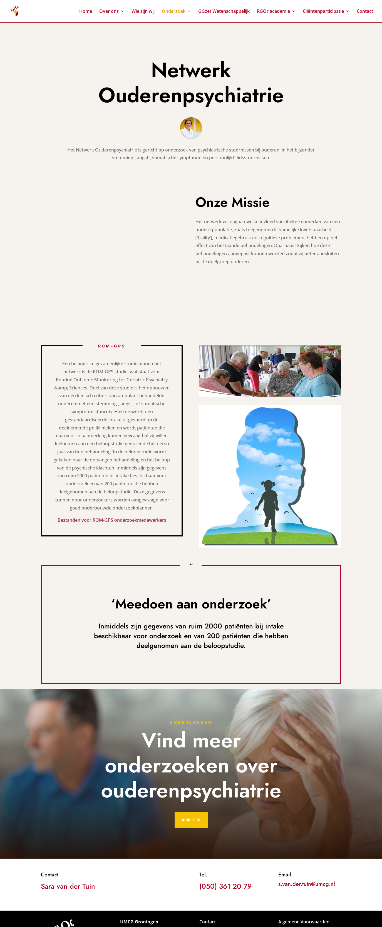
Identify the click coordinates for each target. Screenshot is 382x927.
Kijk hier (191, 773)
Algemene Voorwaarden (303, 875)
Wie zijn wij (143, 11)
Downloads (211, 890)
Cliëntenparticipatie (323, 11)
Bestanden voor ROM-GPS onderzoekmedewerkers (112, 474)
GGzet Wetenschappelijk (224, 11)
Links (204, 898)
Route (205, 905)
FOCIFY (212, 919)
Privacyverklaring (296, 882)
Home (85, 11)
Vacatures (209, 882)
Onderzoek (173, 11)
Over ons (109, 11)
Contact (365, 11)
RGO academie (273, 11)
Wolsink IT (186, 919)
